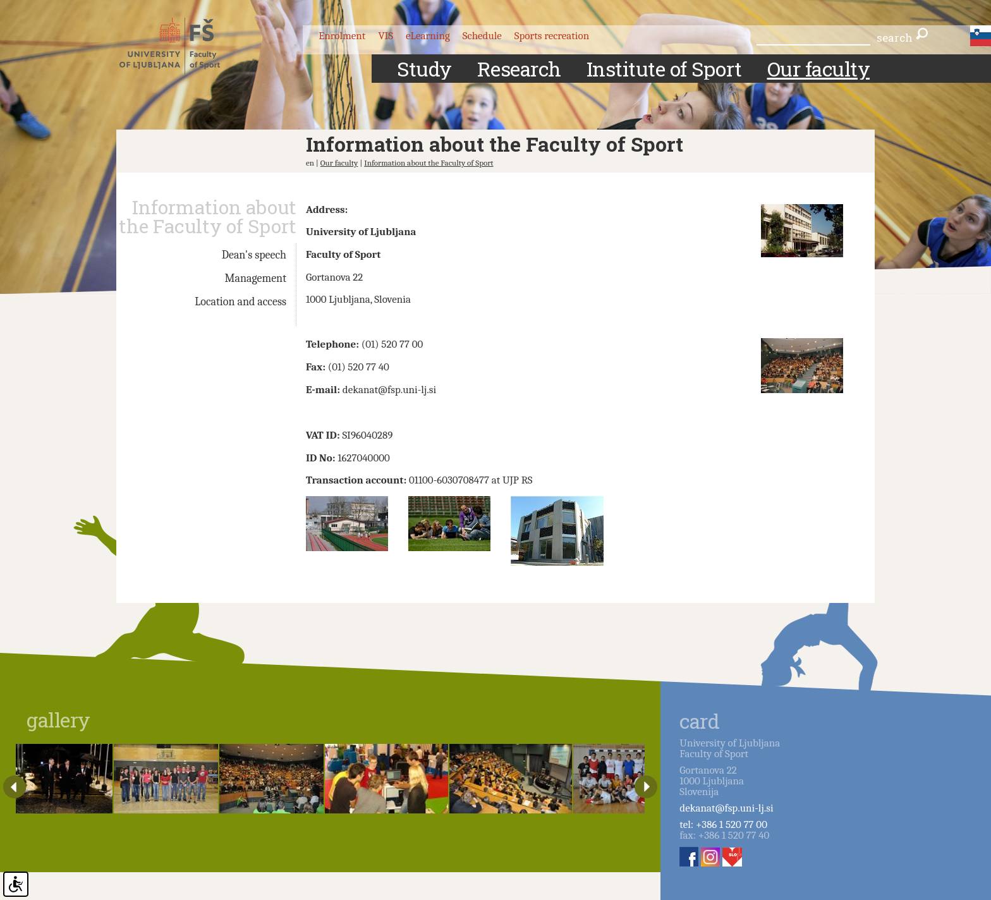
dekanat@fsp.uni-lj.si (726, 808)
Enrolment (342, 36)
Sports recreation (551, 36)
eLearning (428, 36)
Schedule (482, 36)
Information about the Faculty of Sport (428, 162)
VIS (385, 36)
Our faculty (339, 162)
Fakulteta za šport (181, 46)
